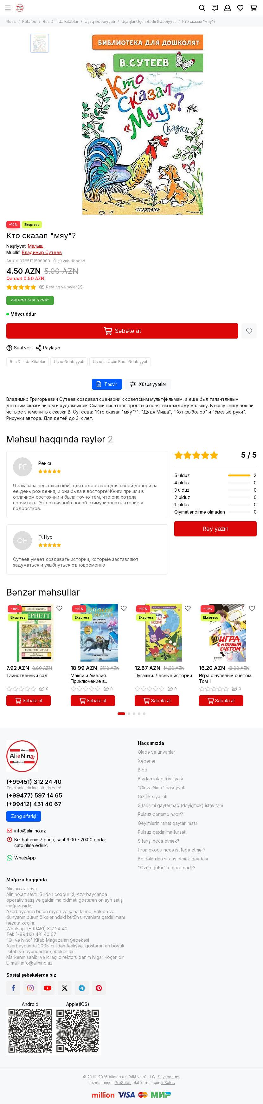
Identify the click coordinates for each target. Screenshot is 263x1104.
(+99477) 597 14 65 (34, 795)
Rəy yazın (215, 528)
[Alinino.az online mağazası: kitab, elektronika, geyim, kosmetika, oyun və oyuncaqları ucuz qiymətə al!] (19, 8)
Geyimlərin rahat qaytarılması (167, 823)
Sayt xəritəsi (169, 1076)
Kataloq (29, 21)
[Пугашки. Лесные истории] (164, 633)
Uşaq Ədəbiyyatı (100, 21)
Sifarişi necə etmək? (158, 841)
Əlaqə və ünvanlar (156, 752)
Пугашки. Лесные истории (163, 675)
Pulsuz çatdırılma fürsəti (162, 832)
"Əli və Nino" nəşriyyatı (161, 787)
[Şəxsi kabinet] (227, 8)
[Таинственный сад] (35, 633)
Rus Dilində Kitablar (60, 21)
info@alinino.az (30, 830)
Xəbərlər (147, 761)
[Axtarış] (202, 8)
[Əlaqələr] (214, 8)
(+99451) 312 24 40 (33, 781)
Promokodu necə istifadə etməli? (172, 849)
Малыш (35, 246)
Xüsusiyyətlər (148, 384)
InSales (168, 1082)
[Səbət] (253, 8)
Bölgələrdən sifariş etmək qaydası (173, 858)
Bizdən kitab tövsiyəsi (160, 778)
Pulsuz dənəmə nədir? (160, 814)
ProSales (123, 1082)
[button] (121, 713)
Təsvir (107, 384)
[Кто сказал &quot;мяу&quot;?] (142, 124)
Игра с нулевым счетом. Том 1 (225, 678)
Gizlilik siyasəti (152, 796)
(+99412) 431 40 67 (33, 804)
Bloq (142, 769)
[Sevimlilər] (240, 8)
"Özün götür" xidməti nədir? (167, 867)
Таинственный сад (27, 675)
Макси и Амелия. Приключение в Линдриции (89, 678)
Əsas (11, 21)
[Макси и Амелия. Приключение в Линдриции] (100, 633)
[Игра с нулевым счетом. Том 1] (228, 633)
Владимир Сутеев (42, 252)
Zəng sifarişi (23, 816)
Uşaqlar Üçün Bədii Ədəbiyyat (148, 21)
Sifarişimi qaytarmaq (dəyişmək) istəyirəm (180, 805)
